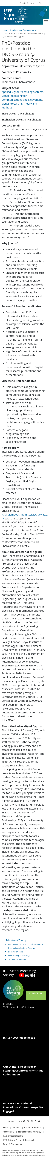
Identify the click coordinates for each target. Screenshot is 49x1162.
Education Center (15, 952)
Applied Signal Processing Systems (22, 92)
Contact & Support (32, 1127)
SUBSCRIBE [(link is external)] (35, 995)
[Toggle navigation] (46, 22)
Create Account (27, 3)
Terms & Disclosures (12, 1144)
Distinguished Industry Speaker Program (25, 944)
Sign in (42, 3)
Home (4, 30)
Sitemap (16, 1127)
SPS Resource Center (17, 959)
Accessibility (8, 1132)
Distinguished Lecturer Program (22, 948)
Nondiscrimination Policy (29, 1132)
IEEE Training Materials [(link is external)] (19, 955)
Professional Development (23, 30)
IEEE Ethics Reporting (13, 1136)
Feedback (29, 1140)
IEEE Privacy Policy (12, 1140)
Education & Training (16, 940)
